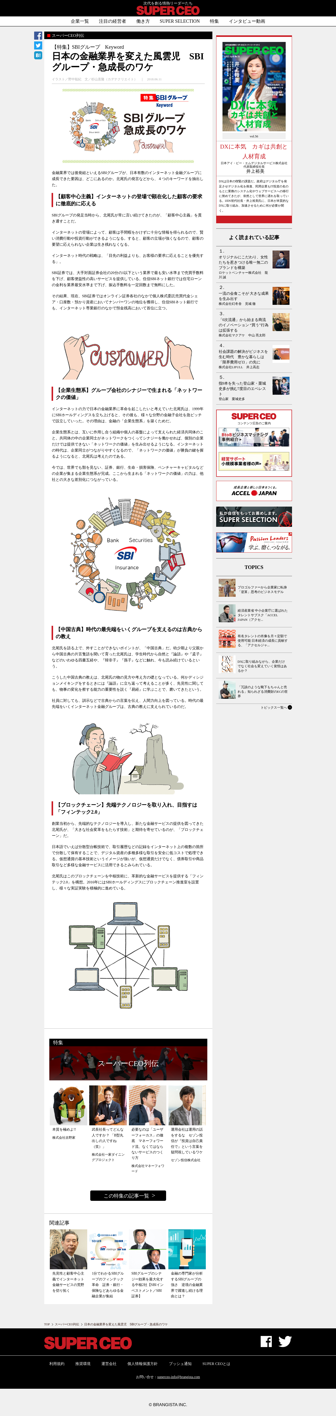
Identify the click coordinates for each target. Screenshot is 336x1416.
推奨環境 (83, 1364)
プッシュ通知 (180, 1364)
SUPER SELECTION (180, 21)
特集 (214, 21)
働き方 (143, 21)
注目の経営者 (112, 21)
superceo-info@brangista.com (178, 1377)
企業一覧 (80, 21)
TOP (47, 1324)
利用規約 (56, 1364)
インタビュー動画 (247, 21)
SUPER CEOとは (216, 1364)
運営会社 (109, 1364)
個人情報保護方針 (142, 1364)
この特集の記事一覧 (126, 1196)
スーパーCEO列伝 (67, 1324)
